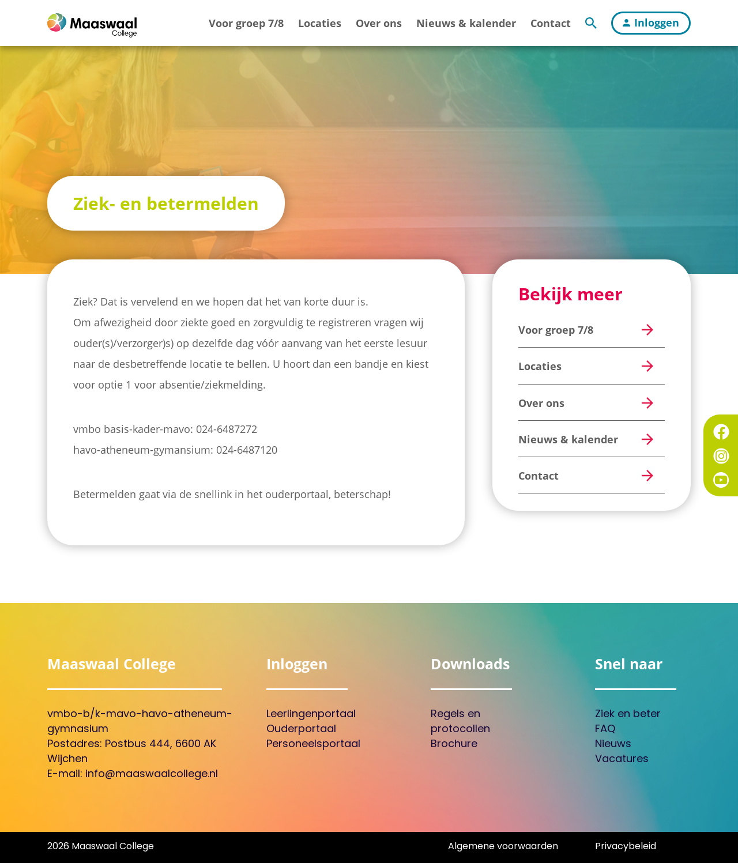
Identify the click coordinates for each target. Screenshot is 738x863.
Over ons (379, 23)
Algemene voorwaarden (503, 846)
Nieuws (613, 744)
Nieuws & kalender (466, 23)
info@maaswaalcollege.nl (151, 774)
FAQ (605, 729)
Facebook (721, 432)
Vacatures (622, 759)
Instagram (721, 456)
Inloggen (651, 22)
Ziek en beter (628, 714)
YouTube (721, 480)
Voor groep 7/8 (246, 23)
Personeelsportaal (313, 744)
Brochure (454, 744)
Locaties (319, 23)
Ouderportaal (301, 729)
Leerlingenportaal (311, 714)
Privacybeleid (625, 846)
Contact (550, 23)
